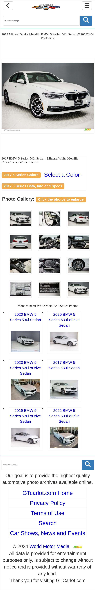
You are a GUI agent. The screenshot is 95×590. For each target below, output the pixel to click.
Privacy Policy (47, 503)
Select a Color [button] (63, 175)
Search (48, 523)
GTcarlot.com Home (48, 493)
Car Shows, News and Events (47, 533)
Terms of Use (47, 513)
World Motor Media (49, 546)
